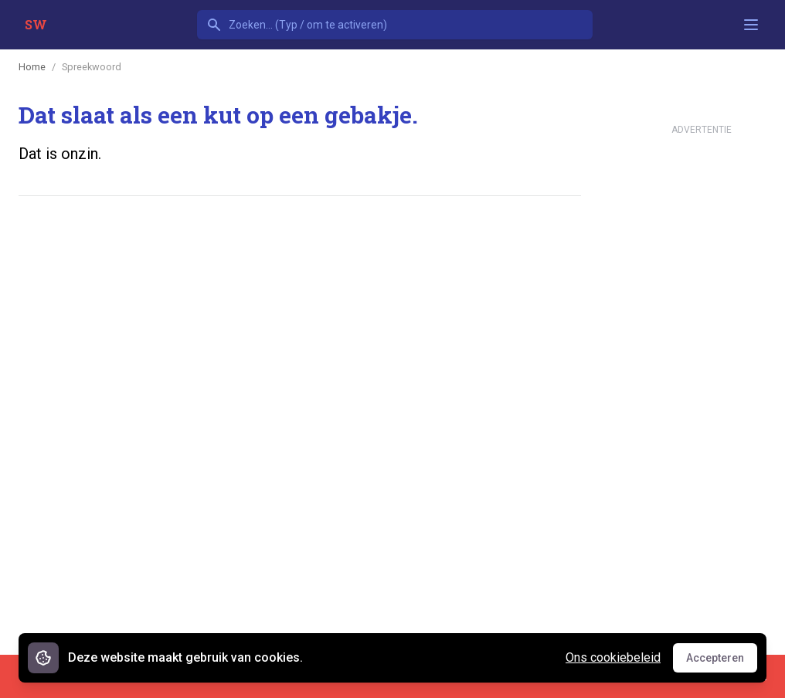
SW (36, 24)
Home (32, 67)
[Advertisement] (300, 255)
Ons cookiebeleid (613, 657)
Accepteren (721, 662)
